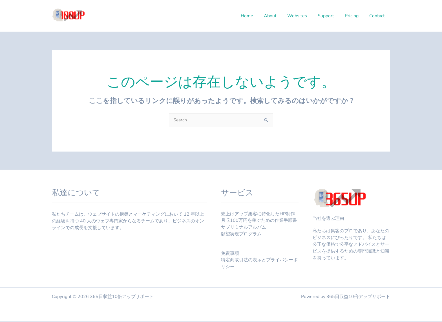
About (277, 16)
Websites (303, 16)
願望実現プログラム (241, 234)
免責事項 (230, 254)
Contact (378, 16)
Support (330, 16)
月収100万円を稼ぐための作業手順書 (259, 221)
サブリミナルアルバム (243, 228)
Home (256, 16)
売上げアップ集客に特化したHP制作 (258, 214)
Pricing (354, 16)
